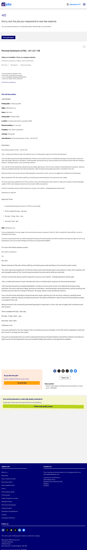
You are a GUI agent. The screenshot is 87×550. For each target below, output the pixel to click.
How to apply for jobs (8, 485)
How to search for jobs (9, 479)
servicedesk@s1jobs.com (51, 474)
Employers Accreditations (10, 511)
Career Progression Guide (10, 498)
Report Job (65, 378)
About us (4, 472)
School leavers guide (8, 492)
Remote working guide (9, 505)
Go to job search (8, 37)
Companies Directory (8, 518)
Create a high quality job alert (43, 406)
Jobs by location (7, 508)
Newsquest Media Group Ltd (10, 540)
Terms (3, 488)
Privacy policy (6, 495)
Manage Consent (7, 501)
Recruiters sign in (7, 482)
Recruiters (5, 475)
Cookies (4, 514)
